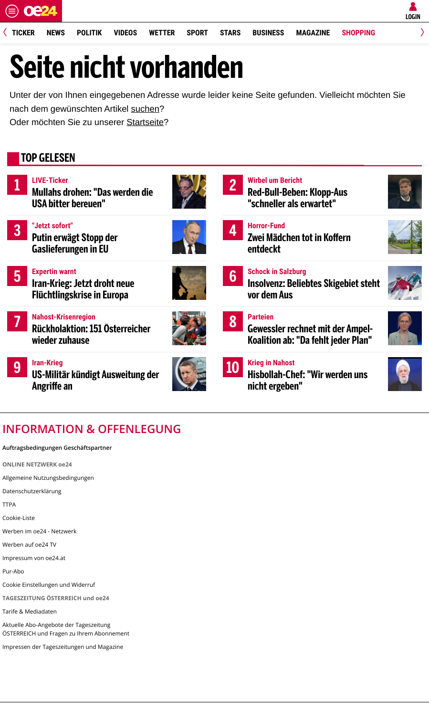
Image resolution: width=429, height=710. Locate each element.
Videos (125, 32)
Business (268, 32)
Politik (89, 32)
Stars (230, 32)
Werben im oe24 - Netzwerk (39, 531)
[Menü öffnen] (12, 11)
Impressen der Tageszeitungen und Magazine (62, 647)
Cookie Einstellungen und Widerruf (48, 585)
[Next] (420, 33)
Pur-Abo (13, 571)
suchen (145, 109)
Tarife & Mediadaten (29, 611)
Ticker (23, 32)
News (56, 32)
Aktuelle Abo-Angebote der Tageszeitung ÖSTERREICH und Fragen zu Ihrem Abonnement (65, 629)
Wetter (162, 32)
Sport (197, 32)
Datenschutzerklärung (32, 491)
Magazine (313, 32)
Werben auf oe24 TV (29, 544)
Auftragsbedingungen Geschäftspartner (57, 447)
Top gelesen (48, 159)
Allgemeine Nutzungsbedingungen (48, 478)
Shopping (358, 32)
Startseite (145, 122)
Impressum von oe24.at (33, 558)
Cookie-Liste (18, 518)
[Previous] (8, 33)
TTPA (9, 504)
